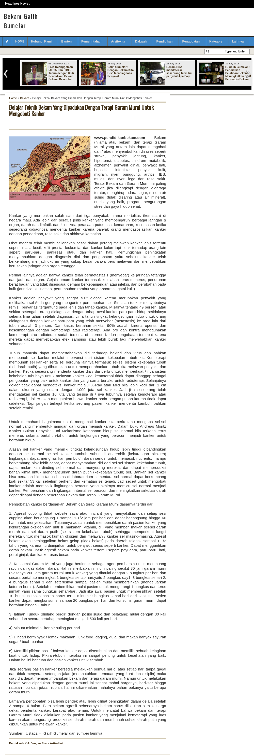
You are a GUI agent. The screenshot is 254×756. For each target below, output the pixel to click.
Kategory (216, 41)
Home (13, 98)
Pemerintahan (91, 41)
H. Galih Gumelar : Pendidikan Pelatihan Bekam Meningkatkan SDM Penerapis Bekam (238, 73)
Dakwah (141, 41)
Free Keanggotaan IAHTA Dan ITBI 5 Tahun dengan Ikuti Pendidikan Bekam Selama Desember (61, 73)
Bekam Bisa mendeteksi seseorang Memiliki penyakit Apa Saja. (179, 71)
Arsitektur (118, 41)
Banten (66, 41)
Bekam (24, 98)
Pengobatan (191, 41)
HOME (19, 41)
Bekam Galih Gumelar (21, 20)
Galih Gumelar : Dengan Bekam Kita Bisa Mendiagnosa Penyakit (120, 71)
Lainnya (238, 41)
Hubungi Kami (41, 41)
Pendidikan (164, 41)
